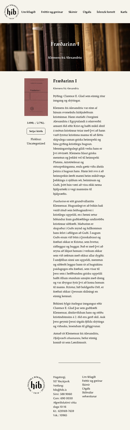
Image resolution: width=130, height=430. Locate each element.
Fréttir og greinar (52, 12)
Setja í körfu (36, 131)
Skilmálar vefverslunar (89, 394)
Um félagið (28, 12)
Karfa (124, 12)
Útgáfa (87, 12)
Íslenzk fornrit (106, 12)
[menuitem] (28, 12)
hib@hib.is (60, 390)
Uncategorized (36, 143)
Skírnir (73, 12)
